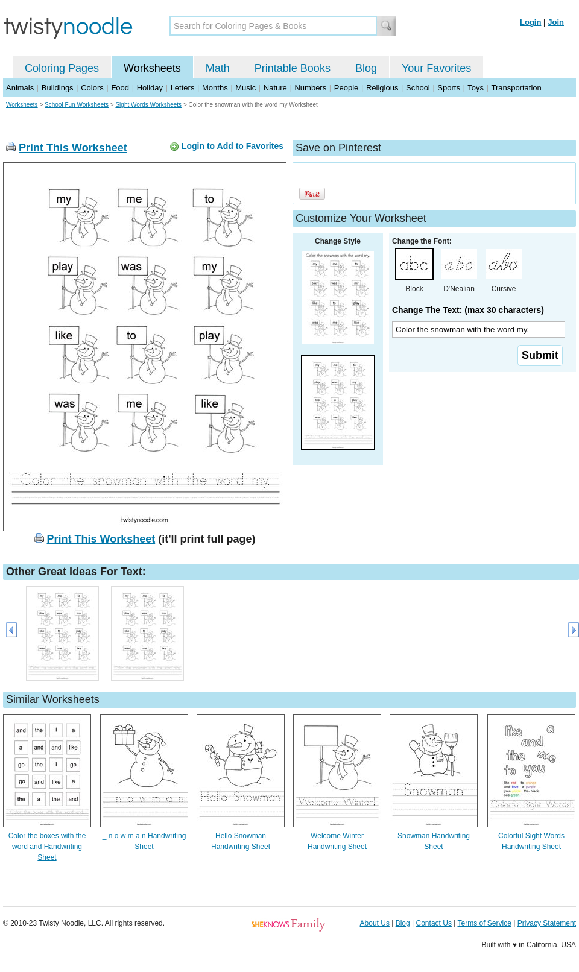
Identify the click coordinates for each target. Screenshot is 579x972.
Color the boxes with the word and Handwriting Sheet (47, 847)
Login (530, 22)
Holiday (150, 87)
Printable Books (293, 68)
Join (556, 22)
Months (215, 87)
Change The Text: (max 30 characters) (468, 310)
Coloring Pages (62, 68)
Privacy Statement (546, 923)
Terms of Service (484, 923)
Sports (448, 87)
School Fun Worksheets (77, 104)
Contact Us (434, 923)
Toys (475, 87)
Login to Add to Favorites (232, 146)
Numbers (310, 87)
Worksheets (152, 68)
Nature (275, 87)
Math (218, 68)
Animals (20, 87)
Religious (382, 87)
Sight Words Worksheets (148, 104)
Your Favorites (436, 68)
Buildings (58, 87)
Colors (92, 87)
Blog (366, 68)
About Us (375, 923)
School (418, 87)
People (346, 87)
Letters (183, 87)
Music (245, 87)
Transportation (516, 87)
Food (120, 87)
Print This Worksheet (73, 148)
